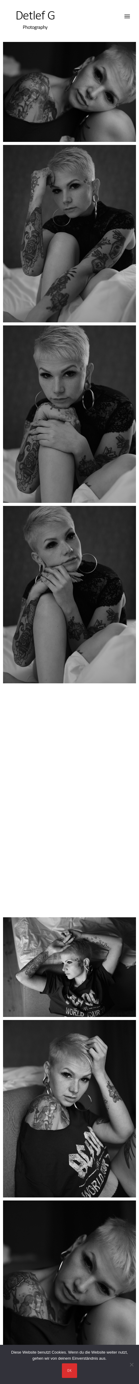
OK (69, 1370)
